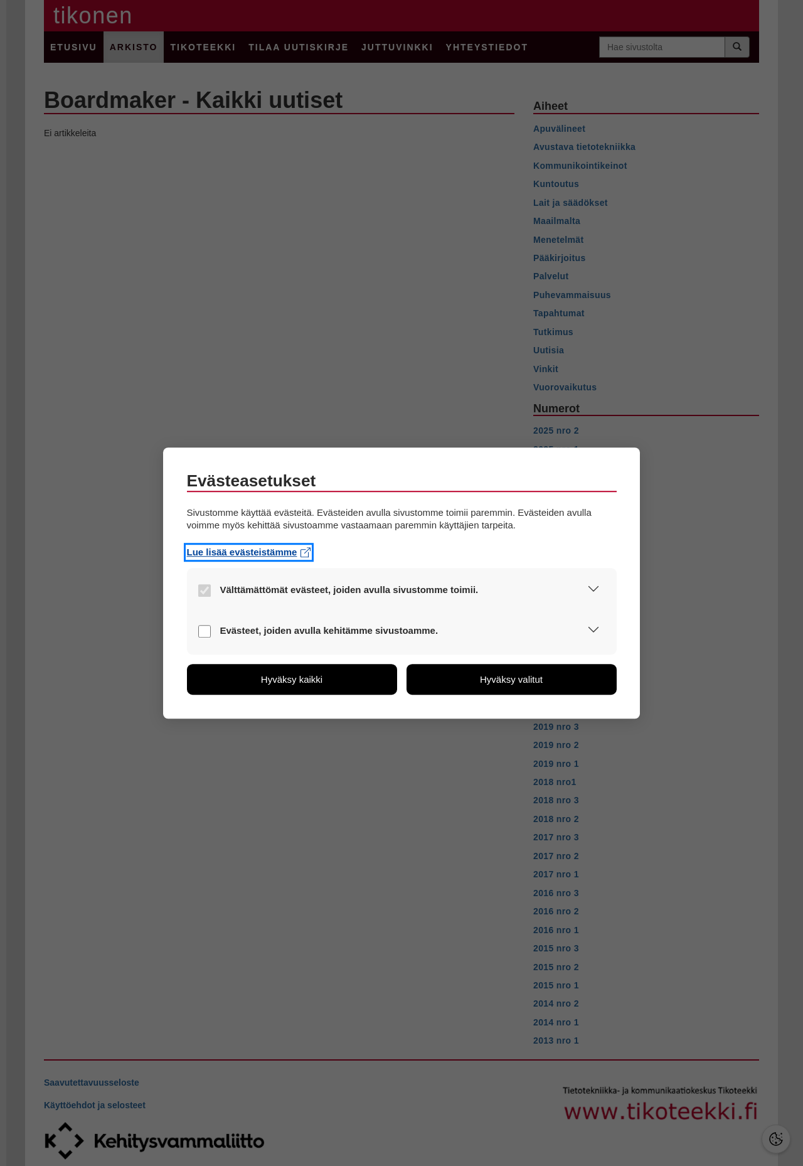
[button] (594, 590)
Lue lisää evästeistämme (249, 552)
